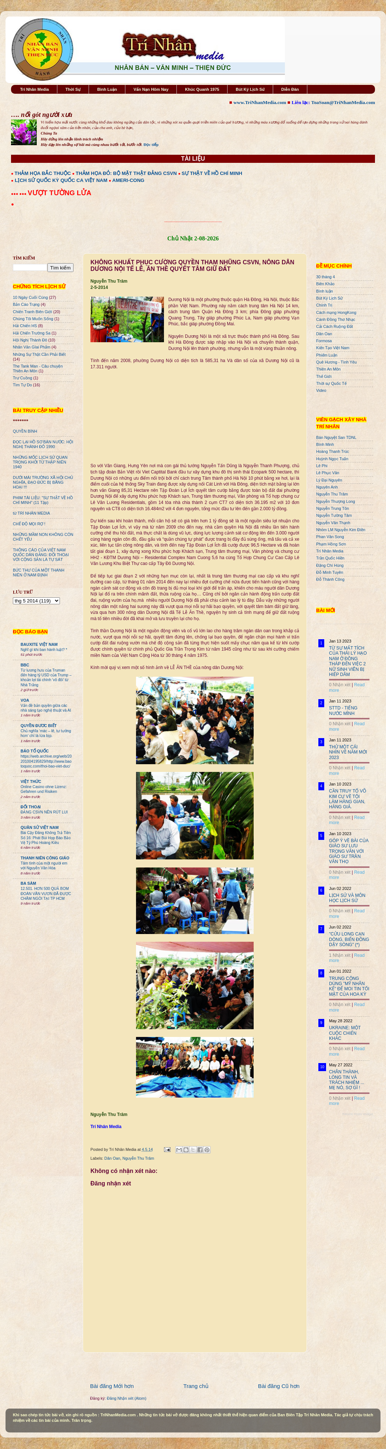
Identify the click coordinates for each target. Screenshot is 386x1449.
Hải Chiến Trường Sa (31, 333)
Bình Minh (325, 444)
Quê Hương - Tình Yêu (336, 362)
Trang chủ (195, 1386)
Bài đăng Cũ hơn (279, 1386)
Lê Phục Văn (327, 473)
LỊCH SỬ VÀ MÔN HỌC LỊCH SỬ (347, 898)
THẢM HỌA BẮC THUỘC (43, 173)
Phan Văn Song (330, 536)
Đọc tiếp (150, 144)
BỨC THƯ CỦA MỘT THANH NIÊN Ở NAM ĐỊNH (38, 572)
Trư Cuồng (22, 378)
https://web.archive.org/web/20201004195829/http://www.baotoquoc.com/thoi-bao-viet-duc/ (46, 761)
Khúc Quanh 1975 (202, 89)
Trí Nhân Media (34, 89)
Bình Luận (107, 89)
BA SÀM (28, 883)
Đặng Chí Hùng (329, 565)
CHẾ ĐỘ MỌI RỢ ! (29, 524)
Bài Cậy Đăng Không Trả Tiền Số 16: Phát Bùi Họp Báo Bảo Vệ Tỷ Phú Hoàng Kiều (46, 838)
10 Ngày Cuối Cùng (30, 297)
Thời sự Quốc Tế (331, 383)
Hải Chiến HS (25, 325)
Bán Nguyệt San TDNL (336, 437)
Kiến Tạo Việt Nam (332, 348)
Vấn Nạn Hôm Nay (150, 89)
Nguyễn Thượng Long (335, 501)
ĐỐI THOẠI (31, 807)
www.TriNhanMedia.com (259, 102)
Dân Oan (112, 1158)
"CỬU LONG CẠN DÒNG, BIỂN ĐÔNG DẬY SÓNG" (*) (349, 939)
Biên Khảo (325, 284)
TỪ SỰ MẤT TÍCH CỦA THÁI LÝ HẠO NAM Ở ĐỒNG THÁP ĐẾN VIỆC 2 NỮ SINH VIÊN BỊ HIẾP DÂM (348, 661)
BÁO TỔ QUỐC (35, 751)
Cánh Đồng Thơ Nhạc (335, 319)
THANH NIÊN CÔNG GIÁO (45, 858)
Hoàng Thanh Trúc (332, 451)
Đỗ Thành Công (330, 579)
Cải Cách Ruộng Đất (334, 326)
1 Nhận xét (339, 955)
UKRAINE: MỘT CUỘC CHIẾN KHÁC (345, 1033)
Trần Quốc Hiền (330, 558)
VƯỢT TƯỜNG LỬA (59, 193)
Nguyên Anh (327, 487)
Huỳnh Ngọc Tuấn (332, 459)
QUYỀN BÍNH (25, 431)
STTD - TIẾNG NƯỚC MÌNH (343, 710)
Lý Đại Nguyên (329, 480)
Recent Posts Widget (357, 1114)
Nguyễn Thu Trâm (138, 1158)
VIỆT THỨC (31, 781)
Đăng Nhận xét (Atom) (126, 1398)
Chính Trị (324, 305)
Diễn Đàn (290, 89)
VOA (25, 700)
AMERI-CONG (128, 180)
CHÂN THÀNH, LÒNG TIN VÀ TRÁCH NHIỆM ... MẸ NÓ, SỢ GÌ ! (346, 1079)
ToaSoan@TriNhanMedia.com (343, 102)
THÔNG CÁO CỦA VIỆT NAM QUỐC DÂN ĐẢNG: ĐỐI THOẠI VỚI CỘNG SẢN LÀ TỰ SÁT (41, 555)
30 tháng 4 (325, 277)
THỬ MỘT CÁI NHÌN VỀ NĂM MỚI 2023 (348, 752)
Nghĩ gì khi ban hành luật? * (44, 650)
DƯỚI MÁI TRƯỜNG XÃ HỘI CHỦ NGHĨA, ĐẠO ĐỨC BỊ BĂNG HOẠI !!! (43, 482)
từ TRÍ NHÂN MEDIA (31, 513)
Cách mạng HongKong (336, 312)
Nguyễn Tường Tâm (334, 515)
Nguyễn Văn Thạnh (333, 522)
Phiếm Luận (326, 355)
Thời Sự (73, 89)
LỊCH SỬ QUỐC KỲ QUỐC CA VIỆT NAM (61, 180)
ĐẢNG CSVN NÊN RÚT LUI (44, 812)
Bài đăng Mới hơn (112, 1386)
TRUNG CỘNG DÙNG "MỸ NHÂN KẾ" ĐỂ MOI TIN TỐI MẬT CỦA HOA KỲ (349, 986)
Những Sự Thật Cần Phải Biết (39, 354)
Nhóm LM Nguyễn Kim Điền (340, 529)
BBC (25, 665)
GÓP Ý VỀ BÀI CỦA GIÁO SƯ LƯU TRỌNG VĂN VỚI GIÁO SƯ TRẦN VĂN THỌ (348, 851)
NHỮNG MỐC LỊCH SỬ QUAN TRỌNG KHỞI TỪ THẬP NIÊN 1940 (40, 462)
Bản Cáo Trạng (26, 304)
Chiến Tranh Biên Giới (32, 312)
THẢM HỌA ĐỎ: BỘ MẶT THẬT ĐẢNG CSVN (126, 173)
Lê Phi (322, 466)
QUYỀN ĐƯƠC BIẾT (39, 725)
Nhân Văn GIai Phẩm (31, 347)
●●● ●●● (19, 194)
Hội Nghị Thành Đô (30, 340)
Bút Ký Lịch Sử (250, 89)
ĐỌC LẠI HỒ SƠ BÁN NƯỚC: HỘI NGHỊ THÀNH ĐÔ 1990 (43, 444)
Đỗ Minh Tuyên (329, 572)
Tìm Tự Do (22, 385)
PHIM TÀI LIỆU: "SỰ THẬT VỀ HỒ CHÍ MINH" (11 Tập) (43, 500)
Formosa (324, 341)
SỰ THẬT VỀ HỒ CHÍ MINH (212, 173)
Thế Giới (324, 376)
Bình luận (324, 291)
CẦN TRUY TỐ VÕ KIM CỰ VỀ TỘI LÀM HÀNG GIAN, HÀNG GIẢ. (347, 798)
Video (321, 390)
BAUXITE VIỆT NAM (39, 644)
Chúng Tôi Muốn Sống (33, 318)
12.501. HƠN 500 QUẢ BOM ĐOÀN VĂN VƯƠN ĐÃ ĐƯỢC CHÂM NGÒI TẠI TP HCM (46, 894)
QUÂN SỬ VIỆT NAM (39, 827)
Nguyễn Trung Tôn (332, 508)
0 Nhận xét (339, 684)
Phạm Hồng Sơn (331, 544)
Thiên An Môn (328, 369)
